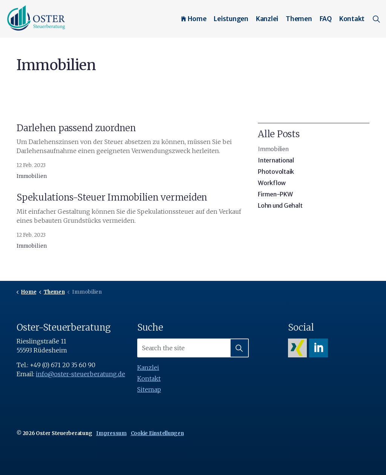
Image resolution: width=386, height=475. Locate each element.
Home (194, 19)
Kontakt (352, 19)
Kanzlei (267, 19)
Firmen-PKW (275, 194)
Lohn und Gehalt (280, 205)
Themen (299, 19)
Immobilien (32, 176)
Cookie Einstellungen (157, 433)
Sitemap (149, 389)
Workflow (272, 183)
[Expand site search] (376, 18)
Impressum (111, 433)
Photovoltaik (276, 171)
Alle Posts (279, 134)
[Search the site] (193, 348)
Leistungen (231, 19)
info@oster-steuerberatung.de (80, 374)
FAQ (326, 19)
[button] (239, 348)
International (276, 160)
